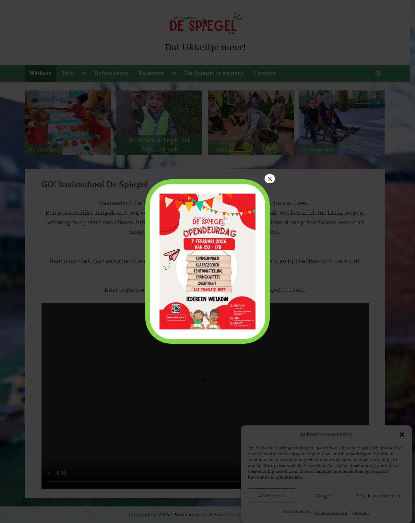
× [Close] (270, 178)
